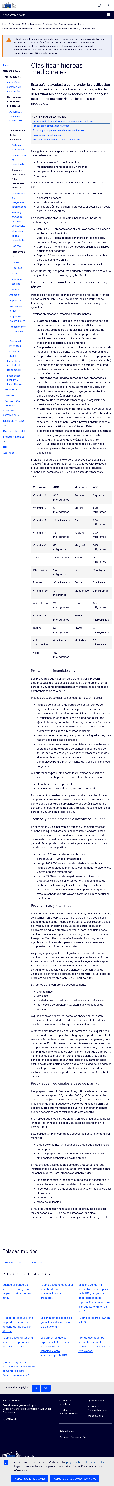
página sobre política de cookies (86, 1462)
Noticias (37, 1262)
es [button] (99, 5)
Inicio (4, 24)
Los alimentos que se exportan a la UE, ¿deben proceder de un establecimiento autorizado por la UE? (55, 1346)
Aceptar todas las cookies (30, 1478)
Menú (108, 15)
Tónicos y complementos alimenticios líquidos (58, 130)
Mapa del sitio (96, 1415)
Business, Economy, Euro (73, 1437)
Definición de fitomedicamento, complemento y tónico (63, 121)
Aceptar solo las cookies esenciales (74, 1478)
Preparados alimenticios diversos (51, 125)
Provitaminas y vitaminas (47, 135)
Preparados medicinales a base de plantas (56, 139)
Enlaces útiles (13, 1262)
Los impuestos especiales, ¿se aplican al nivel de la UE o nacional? (56, 1322)
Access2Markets (11, 1400)
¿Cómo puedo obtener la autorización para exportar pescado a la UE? (18, 1342)
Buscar (107, 5)
